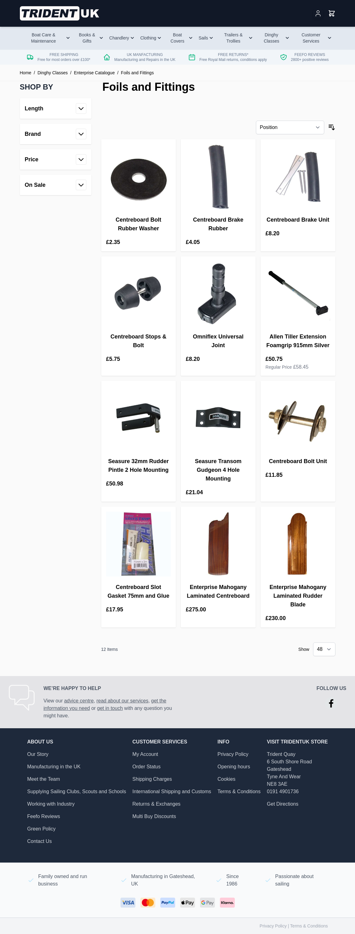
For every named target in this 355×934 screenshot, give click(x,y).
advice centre (78, 700)
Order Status (146, 766)
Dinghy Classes (53, 72)
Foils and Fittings (137, 72)
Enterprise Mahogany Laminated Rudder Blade (298, 596)
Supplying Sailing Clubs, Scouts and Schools (76, 791)
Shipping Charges (152, 779)
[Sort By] (290, 127)
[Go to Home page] (60, 13)
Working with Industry (51, 804)
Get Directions (282, 804)
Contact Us (39, 841)
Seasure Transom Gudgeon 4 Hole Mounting (218, 470)
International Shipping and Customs (171, 791)
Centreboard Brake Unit (297, 220)
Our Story (37, 754)
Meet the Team (43, 779)
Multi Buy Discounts (154, 816)
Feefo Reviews (43, 816)
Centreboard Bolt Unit (298, 461)
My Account (145, 754)
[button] (55, 87)
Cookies (226, 779)
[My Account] (318, 13)
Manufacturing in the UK (54, 766)
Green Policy (41, 828)
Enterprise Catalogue (94, 72)
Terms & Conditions (239, 791)
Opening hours (233, 766)
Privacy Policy (232, 754)
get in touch (110, 708)
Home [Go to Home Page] (25, 72)
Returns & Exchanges (156, 804)
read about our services (122, 700)
